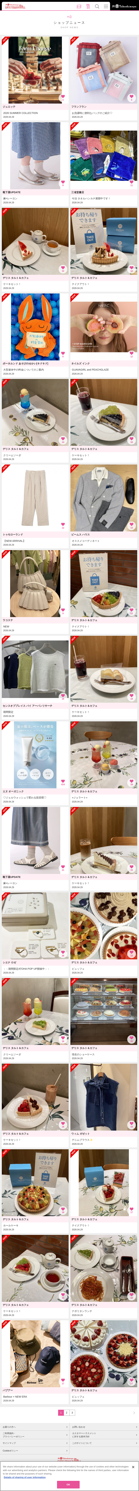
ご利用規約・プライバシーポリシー (13, 1435)
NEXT (132, 1412)
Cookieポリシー (10, 1450)
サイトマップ (9, 1443)
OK (68, 1484)
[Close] (133, 1467)
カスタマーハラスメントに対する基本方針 (84, 1435)
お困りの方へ (9, 1427)
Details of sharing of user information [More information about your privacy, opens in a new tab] (25, 1477)
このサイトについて (82, 1443)
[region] (69, 1476)
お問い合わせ (78, 1427)
